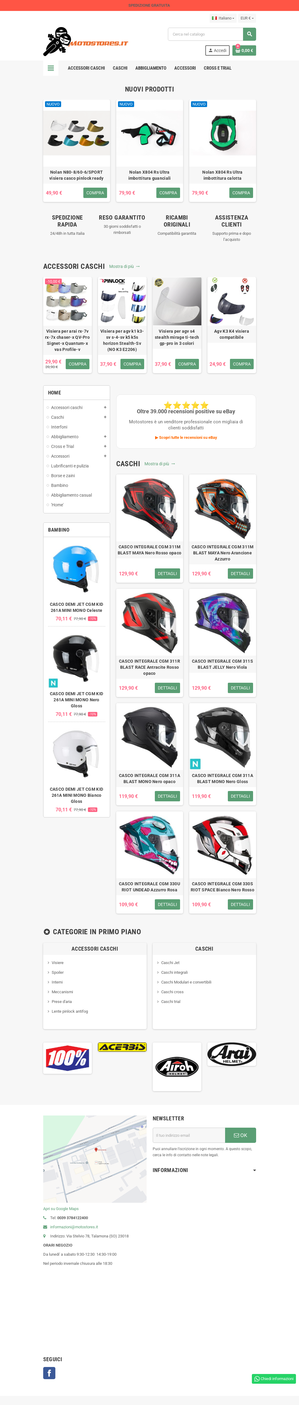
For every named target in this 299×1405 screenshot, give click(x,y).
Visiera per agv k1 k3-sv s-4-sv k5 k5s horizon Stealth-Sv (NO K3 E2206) (122, 340)
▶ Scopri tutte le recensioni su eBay (186, 437)
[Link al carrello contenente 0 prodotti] (244, 50)
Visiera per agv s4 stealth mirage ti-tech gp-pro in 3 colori (177, 337)
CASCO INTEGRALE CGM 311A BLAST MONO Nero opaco (149, 778)
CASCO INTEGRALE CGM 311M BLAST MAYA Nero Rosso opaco (150, 549)
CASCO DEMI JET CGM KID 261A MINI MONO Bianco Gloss (76, 795)
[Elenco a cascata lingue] (223, 18)
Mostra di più (124, 266)
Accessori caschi (94, 948)
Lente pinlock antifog (70, 1011)
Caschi (204, 948)
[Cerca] (212, 34)
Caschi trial (170, 1001)
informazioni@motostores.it (70, 1227)
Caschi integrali (174, 972)
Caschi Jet (170, 962)
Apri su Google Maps (61, 1208)
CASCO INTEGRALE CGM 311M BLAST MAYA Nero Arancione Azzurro (223, 552)
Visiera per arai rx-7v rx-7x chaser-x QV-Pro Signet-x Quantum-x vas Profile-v (67, 340)
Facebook (49, 1373)
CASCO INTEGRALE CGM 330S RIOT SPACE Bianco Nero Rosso (222, 886)
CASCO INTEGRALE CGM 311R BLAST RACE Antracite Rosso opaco (149, 667)
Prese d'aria (62, 1001)
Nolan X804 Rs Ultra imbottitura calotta (222, 175)
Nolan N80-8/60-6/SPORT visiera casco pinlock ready (76, 175)
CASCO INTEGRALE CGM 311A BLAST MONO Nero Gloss (222, 778)
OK (240, 1135)
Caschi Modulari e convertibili (186, 982)
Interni (57, 982)
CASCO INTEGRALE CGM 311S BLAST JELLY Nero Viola (222, 664)
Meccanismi (62, 992)
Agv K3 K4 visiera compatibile (231, 334)
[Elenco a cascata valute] (247, 18)
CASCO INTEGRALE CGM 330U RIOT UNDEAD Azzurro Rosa (149, 886)
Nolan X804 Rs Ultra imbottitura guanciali (149, 175)
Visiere (58, 962)
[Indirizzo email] (189, 1135)
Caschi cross (172, 992)
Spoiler (58, 972)
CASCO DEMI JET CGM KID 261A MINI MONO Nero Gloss (76, 699)
